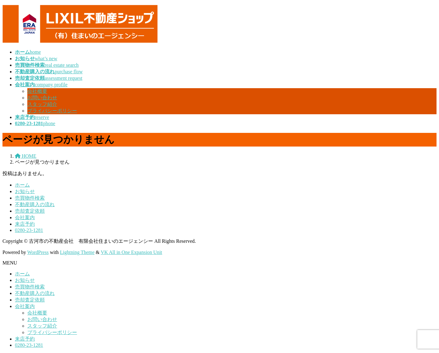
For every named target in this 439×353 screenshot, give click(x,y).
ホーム (22, 185)
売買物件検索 (30, 198)
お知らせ (25, 191)
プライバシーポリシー (52, 110)
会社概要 (37, 91)
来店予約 (25, 224)
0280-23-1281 (29, 230)
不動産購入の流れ (35, 204)
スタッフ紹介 (42, 104)
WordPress (38, 252)
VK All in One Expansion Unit (131, 252)
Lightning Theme (77, 252)
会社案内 (25, 217)
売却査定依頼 (30, 211)
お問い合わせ (42, 97)
